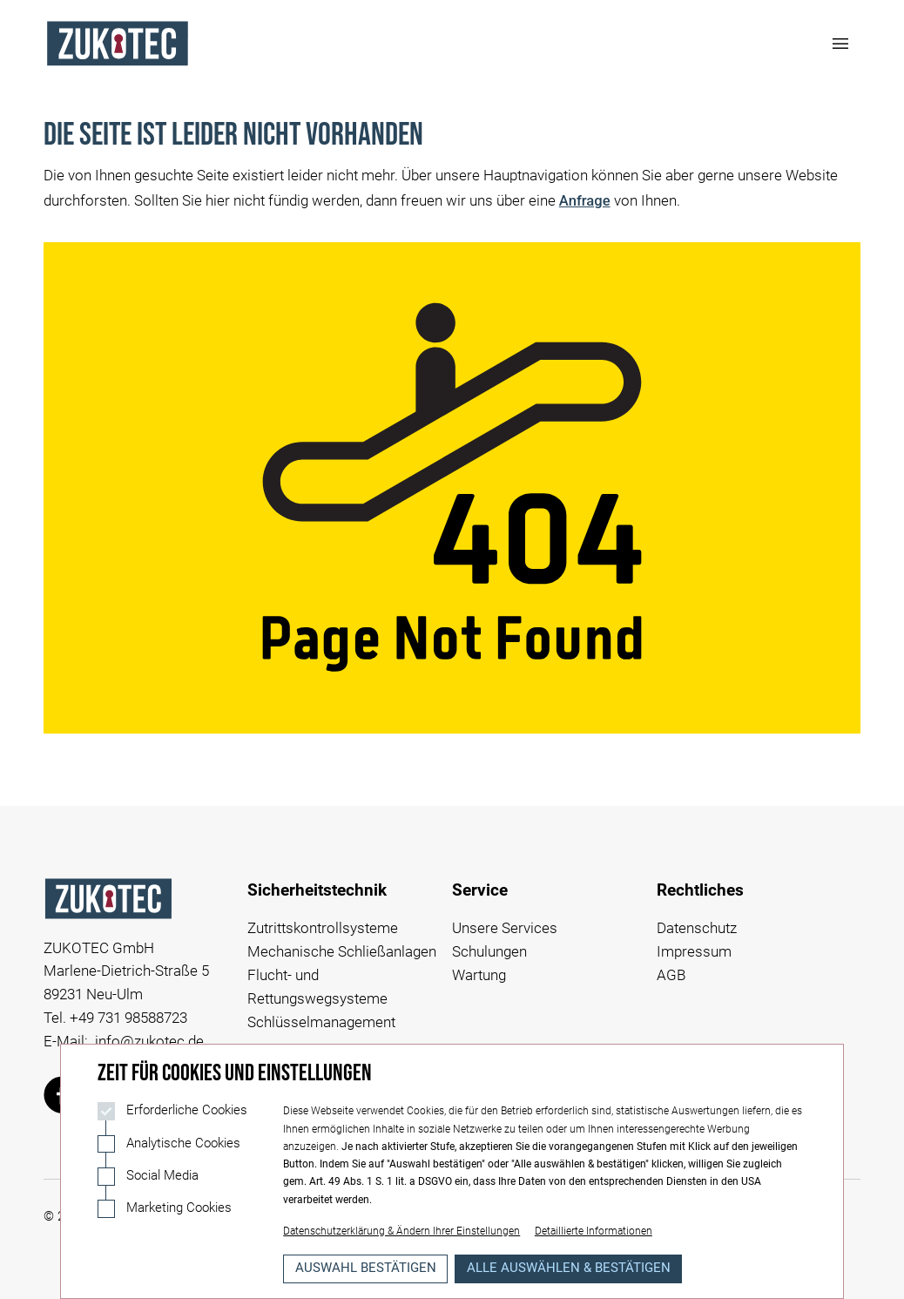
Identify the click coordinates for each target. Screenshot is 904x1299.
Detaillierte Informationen (593, 1230)
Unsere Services (504, 928)
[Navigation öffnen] (841, 43)
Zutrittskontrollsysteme (322, 928)
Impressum (694, 952)
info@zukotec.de (149, 1041)
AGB (671, 975)
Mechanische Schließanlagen (341, 952)
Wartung (479, 975)
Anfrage (585, 201)
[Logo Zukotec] (117, 43)
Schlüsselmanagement (321, 1022)
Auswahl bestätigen (365, 1268)
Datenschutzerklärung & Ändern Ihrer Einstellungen (401, 1230)
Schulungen (489, 952)
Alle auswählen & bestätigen (569, 1268)
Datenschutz (697, 928)
